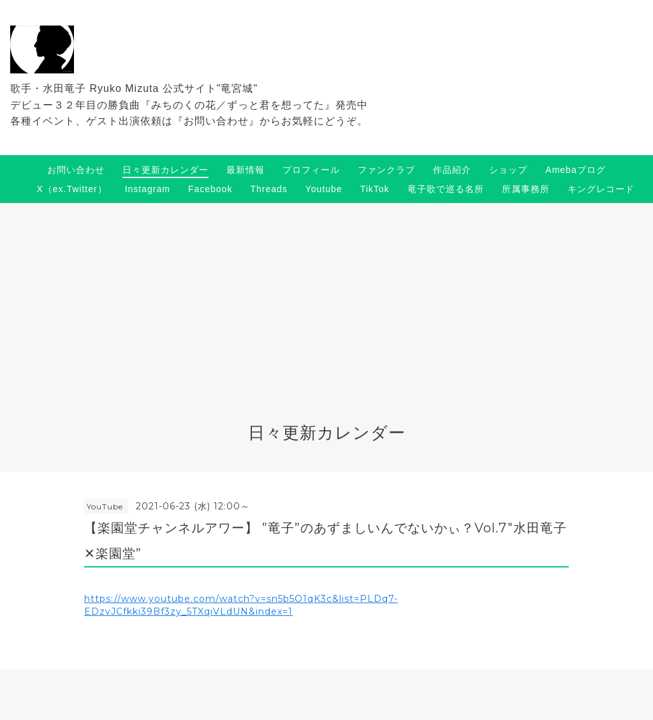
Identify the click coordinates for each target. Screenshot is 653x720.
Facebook (210, 189)
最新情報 (245, 170)
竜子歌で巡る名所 (445, 189)
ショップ (508, 170)
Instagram (147, 189)
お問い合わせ (76, 170)
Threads (268, 189)
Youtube (323, 189)
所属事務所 (526, 189)
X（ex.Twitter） (71, 189)
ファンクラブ (386, 170)
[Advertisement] (326, 298)
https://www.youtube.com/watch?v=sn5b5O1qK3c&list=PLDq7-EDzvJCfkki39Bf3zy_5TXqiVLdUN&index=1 (241, 605)
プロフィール (311, 170)
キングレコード (601, 189)
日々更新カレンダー (165, 170)
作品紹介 (452, 170)
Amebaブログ (575, 170)
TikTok (375, 189)
